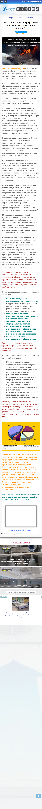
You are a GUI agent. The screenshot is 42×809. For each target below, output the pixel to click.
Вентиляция (21, 31)
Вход (23, 1)
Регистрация (35, 1)
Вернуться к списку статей (21, 17)
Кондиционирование (23, 534)
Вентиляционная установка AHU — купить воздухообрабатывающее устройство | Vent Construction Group (20, 615)
